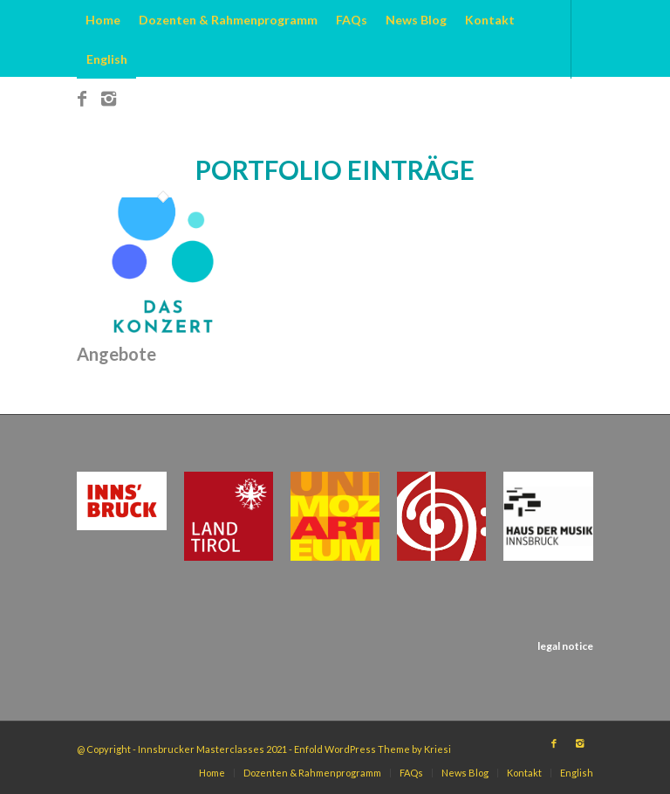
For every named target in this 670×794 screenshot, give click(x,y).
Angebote (116, 353)
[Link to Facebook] (82, 98)
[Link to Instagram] (108, 98)
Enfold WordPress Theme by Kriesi (372, 749)
